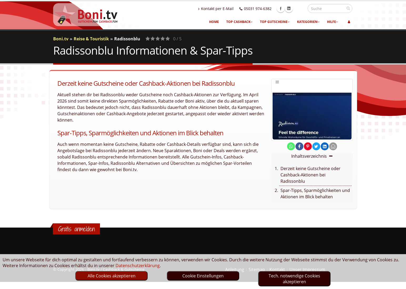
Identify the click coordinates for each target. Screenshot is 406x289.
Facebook (292, 8)
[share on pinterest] (308, 146)
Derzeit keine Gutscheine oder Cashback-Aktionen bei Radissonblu (310, 175)
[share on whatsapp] (291, 146)
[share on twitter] (316, 146)
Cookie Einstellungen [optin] (203, 276)
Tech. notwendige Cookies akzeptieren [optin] (294, 279)
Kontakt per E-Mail (227, 8)
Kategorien (308, 22)
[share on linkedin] (324, 146)
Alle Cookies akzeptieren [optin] (112, 276)
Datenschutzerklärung (138, 265)
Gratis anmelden (76, 228)
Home (214, 22)
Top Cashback (239, 22)
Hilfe (332, 22)
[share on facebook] (299, 146)
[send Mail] (333, 146)
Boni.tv (60, 39)
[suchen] (348, 8)
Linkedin (300, 8)
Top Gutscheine (275, 22)
